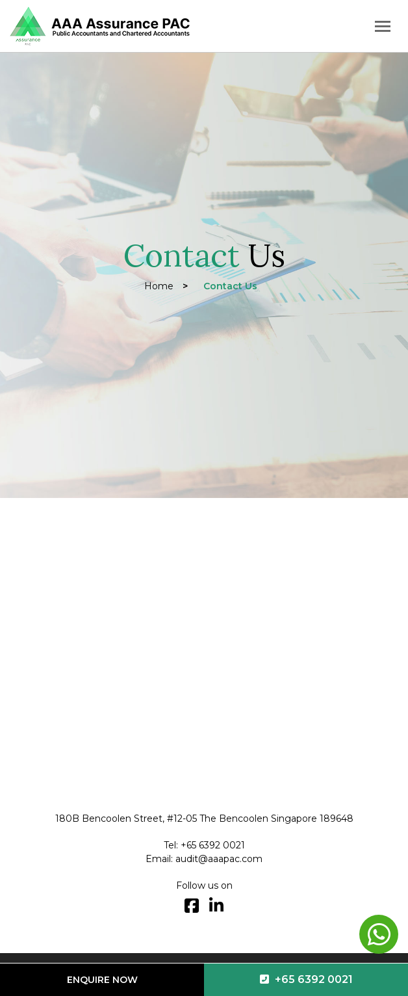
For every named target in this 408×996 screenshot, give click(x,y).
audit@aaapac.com (218, 859)
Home (158, 286)
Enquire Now (102, 980)
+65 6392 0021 (306, 979)
